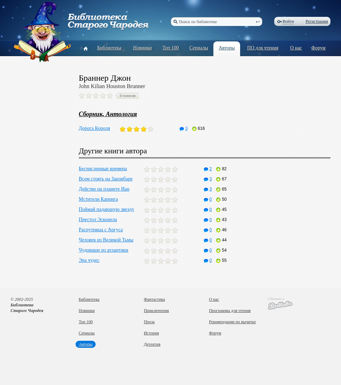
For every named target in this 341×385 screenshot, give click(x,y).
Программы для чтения (230, 310)
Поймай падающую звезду (106, 209)
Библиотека (109, 48)
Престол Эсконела (98, 219)
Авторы (227, 48)
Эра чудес (89, 260)
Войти (288, 21)
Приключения (156, 310)
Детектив (152, 344)
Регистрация (316, 21)
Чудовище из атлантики (103, 250)
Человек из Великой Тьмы (106, 240)
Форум (318, 48)
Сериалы (198, 48)
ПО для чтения (262, 48)
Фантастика (154, 299)
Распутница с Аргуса (101, 229)
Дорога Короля (94, 128)
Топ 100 (170, 48)
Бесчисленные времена (103, 168)
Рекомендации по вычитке (232, 321)
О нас (296, 48)
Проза (149, 321)
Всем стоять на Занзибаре (106, 178)
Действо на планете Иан (104, 189)
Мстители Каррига (98, 199)
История (151, 333)
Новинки (142, 48)
